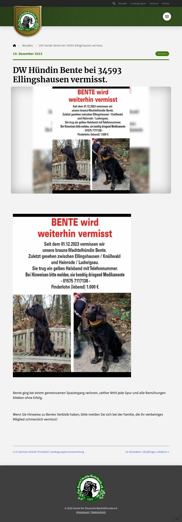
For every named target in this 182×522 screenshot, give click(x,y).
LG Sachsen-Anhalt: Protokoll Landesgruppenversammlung (49, 452)
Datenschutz (98, 512)
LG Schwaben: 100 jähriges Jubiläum (146, 452)
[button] (114, 3)
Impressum (82, 512)
